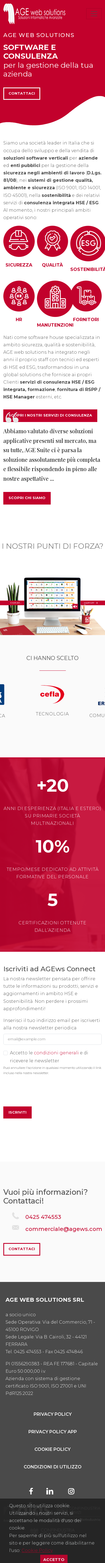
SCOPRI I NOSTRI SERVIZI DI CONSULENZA (50, 415)
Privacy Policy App (52, 1431)
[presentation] (45, 1091)
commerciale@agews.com (63, 1229)
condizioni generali (56, 1052)
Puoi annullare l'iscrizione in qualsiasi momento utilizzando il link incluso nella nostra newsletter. (52, 1070)
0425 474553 (43, 1217)
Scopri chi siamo (27, 498)
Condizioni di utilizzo (53, 1466)
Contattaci (22, 93)
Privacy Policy (53, 1414)
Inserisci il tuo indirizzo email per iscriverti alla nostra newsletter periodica (51, 1024)
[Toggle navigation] (94, 13)
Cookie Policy (52, 1449)
